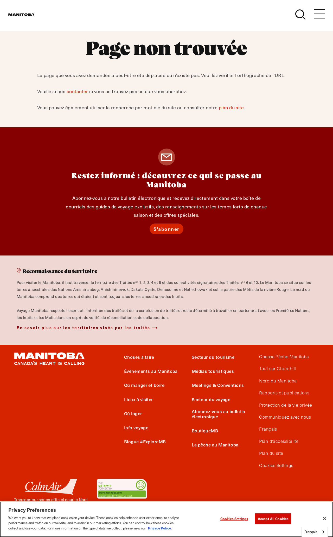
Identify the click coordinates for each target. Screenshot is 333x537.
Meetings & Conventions (218, 385)
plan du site (231, 107)
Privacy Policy (159, 528)
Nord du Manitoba (278, 380)
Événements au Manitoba (151, 371)
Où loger (133, 413)
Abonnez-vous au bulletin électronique (218, 414)
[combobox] (315, 532)
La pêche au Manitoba (215, 444)
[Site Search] (300, 17)
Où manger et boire (144, 385)
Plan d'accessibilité (278, 441)
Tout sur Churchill (277, 368)
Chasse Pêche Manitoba (284, 356)
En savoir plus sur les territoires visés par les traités (83, 327)
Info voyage (136, 427)
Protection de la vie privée (285, 405)
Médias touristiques (213, 371)
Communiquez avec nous (285, 417)
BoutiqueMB (205, 430)
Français (268, 429)
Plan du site (271, 453)
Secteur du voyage (211, 399)
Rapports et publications (284, 392)
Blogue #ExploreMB (145, 441)
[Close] (324, 518)
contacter (77, 91)
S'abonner (166, 229)
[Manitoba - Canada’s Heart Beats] (27, 17)
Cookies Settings (276, 465)
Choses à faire (139, 357)
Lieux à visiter (138, 399)
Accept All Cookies (273, 518)
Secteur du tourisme (213, 357)
